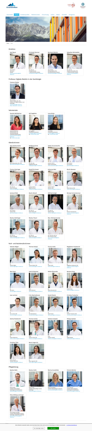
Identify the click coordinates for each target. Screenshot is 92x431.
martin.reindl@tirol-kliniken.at (35, 213)
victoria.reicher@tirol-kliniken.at (73, 391)
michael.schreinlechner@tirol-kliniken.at (73, 213)
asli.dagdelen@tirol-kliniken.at (35, 133)
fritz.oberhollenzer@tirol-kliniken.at (36, 315)
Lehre (52, 15)
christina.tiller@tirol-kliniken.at (16, 362)
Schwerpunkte (24, 15)
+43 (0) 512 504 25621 (16, 138)
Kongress (72, 15)
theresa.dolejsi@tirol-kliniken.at (35, 266)
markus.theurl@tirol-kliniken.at (35, 237)
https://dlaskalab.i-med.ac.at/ (16, 105)
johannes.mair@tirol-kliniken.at (54, 189)
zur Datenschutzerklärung (72, 425)
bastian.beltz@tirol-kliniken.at (16, 391)
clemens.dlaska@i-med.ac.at (16, 104)
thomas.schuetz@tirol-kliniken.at (35, 338)
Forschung (45, 15)
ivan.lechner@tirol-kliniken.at (16, 315)
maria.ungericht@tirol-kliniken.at (35, 362)
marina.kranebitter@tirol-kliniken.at (55, 390)
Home (8, 43)
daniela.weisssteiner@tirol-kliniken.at (15, 74)
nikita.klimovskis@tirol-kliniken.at (55, 291)
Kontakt (64, 15)
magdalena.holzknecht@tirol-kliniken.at (73, 267)
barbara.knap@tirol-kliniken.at (73, 290)
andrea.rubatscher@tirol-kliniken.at (17, 338)
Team (16, 15)
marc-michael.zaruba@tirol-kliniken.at (53, 238)
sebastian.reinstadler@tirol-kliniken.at (72, 74)
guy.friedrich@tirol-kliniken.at (73, 165)
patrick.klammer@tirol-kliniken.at (35, 291)
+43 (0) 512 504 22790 (34, 134)
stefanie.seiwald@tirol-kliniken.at (55, 338)
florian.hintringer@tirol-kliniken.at (17, 189)
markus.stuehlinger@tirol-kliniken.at (17, 237)
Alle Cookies (53, 428)
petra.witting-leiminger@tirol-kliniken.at (16, 416)
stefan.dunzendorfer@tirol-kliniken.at (55, 165)
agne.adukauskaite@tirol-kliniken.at (17, 164)
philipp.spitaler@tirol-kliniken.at (73, 338)
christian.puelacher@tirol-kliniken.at (74, 315)
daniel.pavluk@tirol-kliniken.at (54, 315)
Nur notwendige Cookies (39, 428)
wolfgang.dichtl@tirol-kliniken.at (35, 165)
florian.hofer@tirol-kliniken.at (54, 266)
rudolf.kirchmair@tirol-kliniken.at (35, 189)
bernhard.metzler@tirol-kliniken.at (55, 73)
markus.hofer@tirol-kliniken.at (35, 391)
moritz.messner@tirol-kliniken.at (73, 189)
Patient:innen (35, 15)
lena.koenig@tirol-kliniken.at (54, 133)
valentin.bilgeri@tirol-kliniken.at (16, 266)
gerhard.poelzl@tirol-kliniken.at (16, 213)
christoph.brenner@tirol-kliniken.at (36, 73)
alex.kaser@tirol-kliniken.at (15, 291)
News (58, 15)
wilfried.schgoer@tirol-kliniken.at (54, 213)
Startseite (10, 15)
